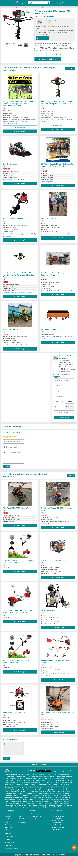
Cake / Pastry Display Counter (35, 791)
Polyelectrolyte (61, 806)
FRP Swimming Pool (25, 801)
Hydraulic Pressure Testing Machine (15, 791)
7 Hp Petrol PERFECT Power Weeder (17, 508)
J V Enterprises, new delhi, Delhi (13, 179)
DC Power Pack (44, 785)
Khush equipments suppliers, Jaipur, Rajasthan (56, 290)
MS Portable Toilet (15, 782)
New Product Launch (58, 824)
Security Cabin (46, 780)
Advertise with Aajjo (58, 816)
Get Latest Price (48, 16)
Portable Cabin (36, 774)
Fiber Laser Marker (50, 791)
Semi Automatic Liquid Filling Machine (30, 797)
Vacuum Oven (26, 785)
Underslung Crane (16, 789)
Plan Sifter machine (48, 793)
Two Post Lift (16, 799)
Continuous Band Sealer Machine (56, 795)
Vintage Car (55, 803)
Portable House (55, 780)
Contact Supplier (42, 37)
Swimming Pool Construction (40, 801)
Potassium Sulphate (21, 806)
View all (71, 475)
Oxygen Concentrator (20, 804)
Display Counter (36, 778)
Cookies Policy (33, 813)
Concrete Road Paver (66, 804)
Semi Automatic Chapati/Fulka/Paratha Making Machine (53, 799)
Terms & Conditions (35, 816)
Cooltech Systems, (47, 181)
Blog (6, 822)
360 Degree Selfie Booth (52, 804)
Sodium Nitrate (10, 806)
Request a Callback (47, 59)
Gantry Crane (26, 789)
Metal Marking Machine (63, 791)
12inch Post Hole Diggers (12, 329)
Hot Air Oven (34, 785)
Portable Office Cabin (15, 783)
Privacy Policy (33, 818)
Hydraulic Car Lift (10, 780)
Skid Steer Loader (10, 164)
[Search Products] (29, 2)
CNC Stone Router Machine (17, 787)
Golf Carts (48, 803)
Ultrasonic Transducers (39, 795)
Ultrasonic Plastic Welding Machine (22, 795)
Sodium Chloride (40, 806)
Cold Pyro (41, 804)
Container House (16, 785)
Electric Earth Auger (49, 218)
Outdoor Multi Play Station (49, 774)
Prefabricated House (57, 783)
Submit (6, 466)
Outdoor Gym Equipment (22, 803)
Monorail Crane (43, 789)
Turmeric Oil (31, 806)
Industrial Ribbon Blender (35, 776)
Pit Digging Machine (49, 329)
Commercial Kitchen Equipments (33, 793)
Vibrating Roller (9, 776)
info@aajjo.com (10, 842)
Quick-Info (8, 824)
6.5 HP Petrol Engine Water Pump (54, 560)
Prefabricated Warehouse (43, 783)
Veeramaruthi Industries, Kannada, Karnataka (17, 292)
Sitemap (7, 816)
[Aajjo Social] (61, 770)
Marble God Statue (10, 793)
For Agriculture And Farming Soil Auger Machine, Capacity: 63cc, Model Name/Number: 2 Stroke (18, 103)
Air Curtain (20, 793)
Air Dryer (44, 797)
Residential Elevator (63, 778)
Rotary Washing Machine (33, 787)
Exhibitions (8, 826)
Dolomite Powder (51, 806)
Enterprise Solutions (58, 826)
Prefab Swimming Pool (11, 801)
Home (2, 6)
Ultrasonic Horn (60, 793)
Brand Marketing (57, 822)
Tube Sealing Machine (21, 776)
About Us (8, 813)
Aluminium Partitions (49, 776)
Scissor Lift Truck (21, 780)
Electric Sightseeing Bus (37, 803)
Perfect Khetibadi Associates (54, 20)
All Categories (22, 822)
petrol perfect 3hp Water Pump (14, 712)
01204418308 (9, 836)
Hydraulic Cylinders (55, 785)
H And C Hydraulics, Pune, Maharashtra (16, 344)
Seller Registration (57, 813)
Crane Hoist (34, 789)
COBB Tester (52, 789)
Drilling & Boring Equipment (13, 6)
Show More (70, 68)
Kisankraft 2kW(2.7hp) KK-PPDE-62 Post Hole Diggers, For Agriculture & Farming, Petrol (19, 275)
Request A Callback (39, 764)
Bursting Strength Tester (64, 789)
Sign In (60, 3)
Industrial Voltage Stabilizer (48, 787)
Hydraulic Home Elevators (49, 778)
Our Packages (56, 818)
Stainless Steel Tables (62, 776)
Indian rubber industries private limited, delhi (55, 233)
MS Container (59, 782)
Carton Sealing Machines (24, 778)
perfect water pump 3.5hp (51, 610)
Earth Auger (24, 6)
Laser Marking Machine (24, 774)
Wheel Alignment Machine (28, 799)
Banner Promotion (57, 820)
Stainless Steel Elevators (34, 780)
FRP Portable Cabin (48, 782)
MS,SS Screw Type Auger (13, 218)
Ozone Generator (32, 804)
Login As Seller (56, 829)
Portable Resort (25, 782)
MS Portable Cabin (36, 782)
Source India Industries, (10, 123)
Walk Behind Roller (63, 774)
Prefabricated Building (29, 783)
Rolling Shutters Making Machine (57, 797)
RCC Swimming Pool (55, 801)
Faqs (6, 829)
